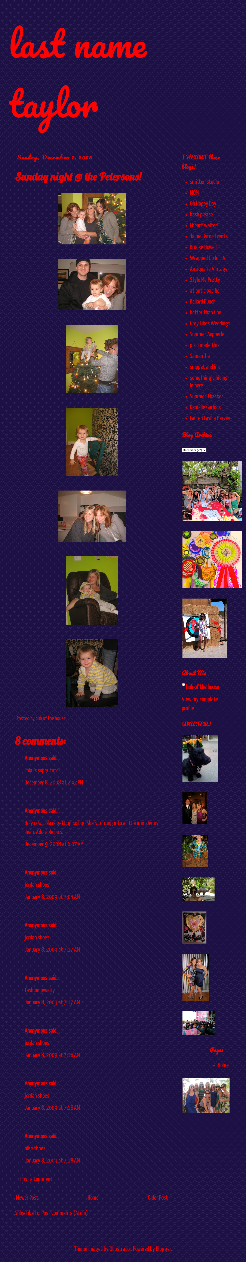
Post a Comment (36, 1179)
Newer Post (27, 1198)
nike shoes (35, 1149)
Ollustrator (120, 1249)
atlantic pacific (204, 291)
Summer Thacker (206, 397)
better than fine (205, 313)
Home (93, 1198)
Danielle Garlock (205, 407)
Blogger (163, 1249)
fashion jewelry (40, 990)
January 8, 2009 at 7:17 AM (52, 950)
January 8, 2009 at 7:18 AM (52, 1055)
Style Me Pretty (205, 280)
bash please (201, 215)
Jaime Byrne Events (209, 237)
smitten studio (204, 182)
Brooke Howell (203, 247)
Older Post (158, 1198)
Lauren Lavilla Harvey (210, 418)
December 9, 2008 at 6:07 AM (54, 844)
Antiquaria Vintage (209, 269)
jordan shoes (37, 885)
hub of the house (202, 687)
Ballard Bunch (203, 302)
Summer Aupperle (207, 334)
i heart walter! (204, 226)
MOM (194, 193)
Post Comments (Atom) (64, 1213)
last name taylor (77, 73)
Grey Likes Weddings (210, 324)
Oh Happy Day (203, 204)
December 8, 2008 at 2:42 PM (54, 783)
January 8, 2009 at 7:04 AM (52, 897)
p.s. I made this (204, 345)
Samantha (200, 356)
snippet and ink (205, 367)
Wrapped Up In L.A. (208, 258)
